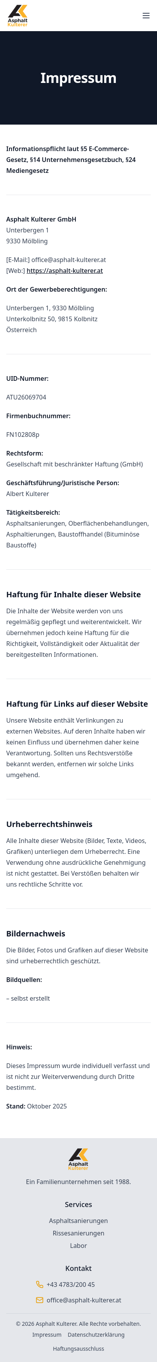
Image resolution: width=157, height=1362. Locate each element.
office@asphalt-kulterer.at (84, 1300)
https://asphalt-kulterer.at (64, 270)
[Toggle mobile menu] (146, 15)
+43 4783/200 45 (71, 1284)
